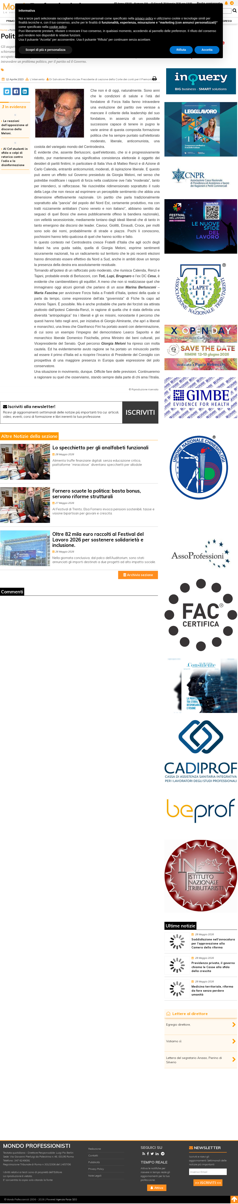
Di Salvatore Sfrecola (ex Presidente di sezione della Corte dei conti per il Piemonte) (101, 79)
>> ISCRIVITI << (208, 1182)
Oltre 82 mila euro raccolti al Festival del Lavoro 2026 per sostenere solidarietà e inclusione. (98, 539)
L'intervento (37, 79)
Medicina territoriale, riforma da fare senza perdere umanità (212, 990)
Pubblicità (94, 1162)
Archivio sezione (138, 575)
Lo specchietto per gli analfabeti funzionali (100, 448)
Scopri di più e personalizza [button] (45, 49)
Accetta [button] (206, 49)
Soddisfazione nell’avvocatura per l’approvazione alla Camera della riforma (213, 943)
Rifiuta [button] (181, 49)
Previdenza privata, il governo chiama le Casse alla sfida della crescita (213, 967)
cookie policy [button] (57, 27)
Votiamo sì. (174, 1041)
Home (3, 30)
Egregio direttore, (178, 1024)
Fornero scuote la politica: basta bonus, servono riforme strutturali (96, 493)
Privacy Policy (96, 1168)
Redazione (94, 1148)
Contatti (93, 1155)
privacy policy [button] (144, 18)
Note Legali (94, 1175)
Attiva (156, 1188)
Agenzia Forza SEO (66, 1199)
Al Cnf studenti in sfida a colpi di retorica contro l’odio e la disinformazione (14, 157)
